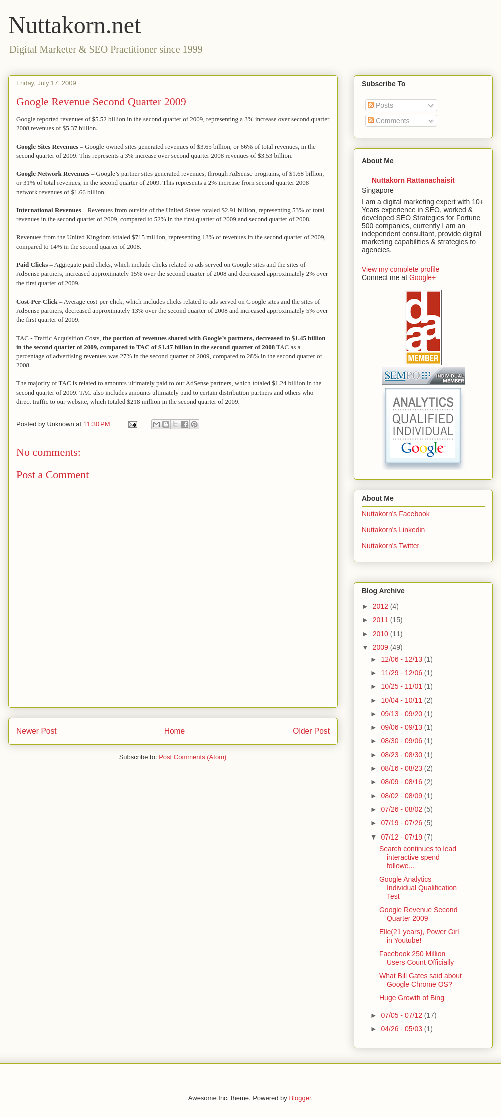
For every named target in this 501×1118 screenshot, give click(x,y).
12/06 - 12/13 (402, 659)
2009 (381, 647)
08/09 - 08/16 (402, 782)
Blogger (300, 1098)
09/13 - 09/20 (402, 714)
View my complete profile (400, 269)
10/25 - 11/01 (402, 686)
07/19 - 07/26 (402, 823)
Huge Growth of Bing (411, 998)
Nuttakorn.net (74, 25)
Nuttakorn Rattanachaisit (413, 180)
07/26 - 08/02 (402, 809)
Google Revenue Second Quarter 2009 (418, 914)
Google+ (422, 277)
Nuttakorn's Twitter (390, 546)
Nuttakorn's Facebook (396, 514)
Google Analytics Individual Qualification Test (418, 887)
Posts (380, 105)
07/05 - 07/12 (402, 1015)
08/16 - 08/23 (402, 768)
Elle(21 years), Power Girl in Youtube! (419, 936)
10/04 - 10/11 (402, 700)
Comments (389, 121)
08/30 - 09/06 (402, 741)
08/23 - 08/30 (402, 755)
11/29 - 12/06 (402, 673)
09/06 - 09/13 (402, 727)
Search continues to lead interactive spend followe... (417, 857)
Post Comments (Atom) (192, 757)
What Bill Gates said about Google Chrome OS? (420, 980)
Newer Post (36, 731)
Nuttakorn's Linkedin (393, 530)
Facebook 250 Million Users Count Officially (416, 958)
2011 (381, 620)
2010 (381, 634)
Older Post (311, 731)
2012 (381, 606)
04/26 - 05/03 (402, 1029)
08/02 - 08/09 (402, 796)
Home (174, 731)
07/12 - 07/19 (402, 837)
